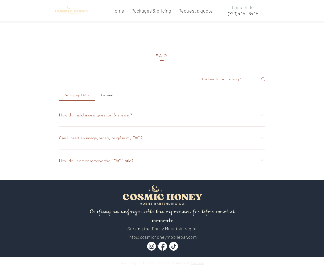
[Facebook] (162, 246)
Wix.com (197, 263)
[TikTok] (173, 246)
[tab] (77, 95)
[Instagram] (151, 246)
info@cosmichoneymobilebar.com (162, 237)
